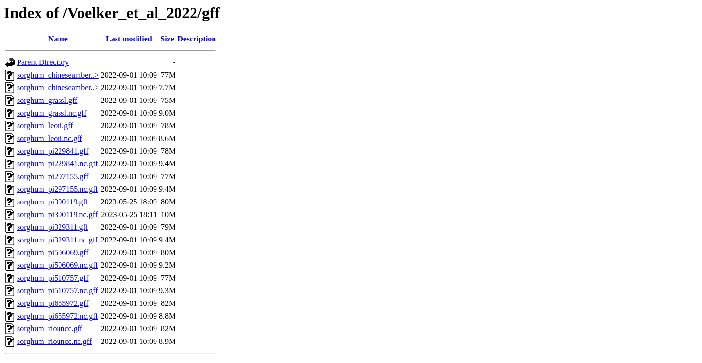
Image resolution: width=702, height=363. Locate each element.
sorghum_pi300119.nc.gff (57, 214)
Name (58, 39)
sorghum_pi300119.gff (52, 202)
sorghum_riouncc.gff (49, 328)
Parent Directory (43, 62)
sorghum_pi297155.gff (53, 176)
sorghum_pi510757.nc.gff (57, 290)
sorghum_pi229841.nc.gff (57, 164)
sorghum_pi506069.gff (53, 252)
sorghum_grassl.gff (47, 100)
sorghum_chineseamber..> (58, 75)
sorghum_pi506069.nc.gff (57, 265)
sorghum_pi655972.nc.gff (57, 316)
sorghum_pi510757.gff (53, 278)
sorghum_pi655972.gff (53, 303)
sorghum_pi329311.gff (52, 227)
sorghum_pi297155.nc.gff (57, 189)
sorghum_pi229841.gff (53, 151)
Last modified (129, 39)
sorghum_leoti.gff (45, 125)
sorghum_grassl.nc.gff (52, 113)
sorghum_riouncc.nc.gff (54, 341)
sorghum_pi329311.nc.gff (57, 240)
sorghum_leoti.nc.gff (49, 138)
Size (167, 39)
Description (196, 39)
